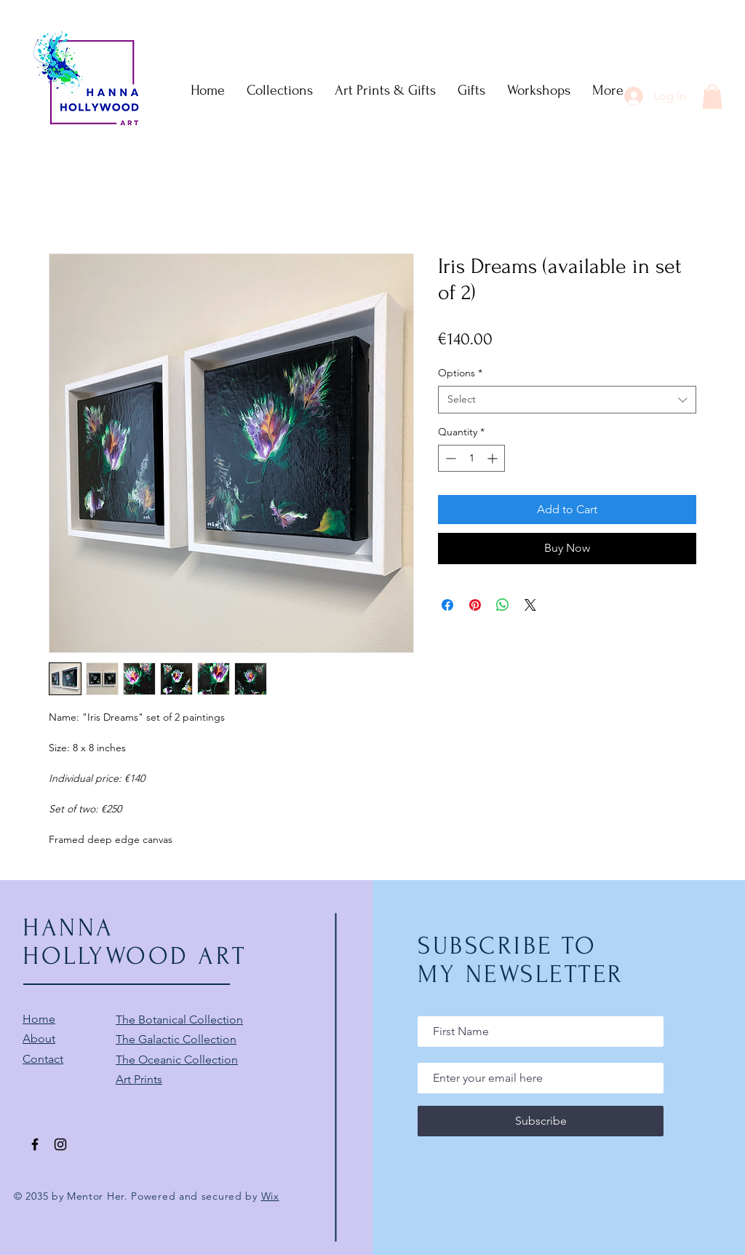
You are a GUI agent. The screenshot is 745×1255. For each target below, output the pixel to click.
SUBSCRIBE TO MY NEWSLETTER (521, 960)
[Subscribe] (541, 1121)
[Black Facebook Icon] (35, 1144)
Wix (270, 1196)
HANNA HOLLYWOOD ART (135, 942)
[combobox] (567, 399)
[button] (712, 96)
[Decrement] (449, 458)
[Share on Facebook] (447, 605)
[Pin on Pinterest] (475, 605)
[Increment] (494, 458)
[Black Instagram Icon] (60, 1144)
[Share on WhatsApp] (502, 605)
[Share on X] (530, 605)
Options (460, 372)
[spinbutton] (471, 458)
